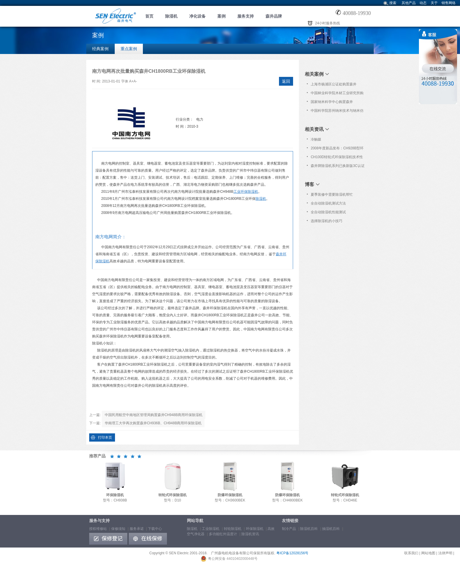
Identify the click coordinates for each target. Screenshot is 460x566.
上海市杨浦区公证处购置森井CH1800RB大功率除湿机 (333, 85)
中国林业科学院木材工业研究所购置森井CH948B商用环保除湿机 (337, 94)
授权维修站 (98, 529)
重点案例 (129, 48)
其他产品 (409, 3)
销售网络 (449, 3)
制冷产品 (289, 529)
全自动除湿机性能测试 (328, 212)
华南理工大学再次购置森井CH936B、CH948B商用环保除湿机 (153, 423)
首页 (149, 16)
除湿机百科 (309, 529)
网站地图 (428, 553)
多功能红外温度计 (223, 534)
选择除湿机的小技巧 (326, 221)
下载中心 (155, 529)
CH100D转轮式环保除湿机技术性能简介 (337, 158)
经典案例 (100, 48)
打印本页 (105, 437)
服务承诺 (137, 529)
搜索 (392, 3)
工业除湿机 (210, 529)
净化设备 (197, 16)
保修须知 (118, 529)
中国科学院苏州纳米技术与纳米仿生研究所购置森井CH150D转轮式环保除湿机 (337, 112)
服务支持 (245, 16)
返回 (286, 81)
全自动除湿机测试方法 (328, 203)
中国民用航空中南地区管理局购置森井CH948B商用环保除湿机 (153, 415)
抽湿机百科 (331, 529)
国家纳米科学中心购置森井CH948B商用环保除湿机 (332, 103)
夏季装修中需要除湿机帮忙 (332, 194)
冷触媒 (316, 139)
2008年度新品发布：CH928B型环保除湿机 (337, 149)
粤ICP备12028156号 (292, 553)
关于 (434, 3)
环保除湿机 (254, 529)
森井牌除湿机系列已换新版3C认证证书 (337, 167)
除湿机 (171, 16)
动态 (423, 3)
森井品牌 (273, 16)
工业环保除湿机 (246, 192)
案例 (221, 16)
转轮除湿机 (232, 529)
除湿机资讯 (250, 534)
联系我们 (411, 553)
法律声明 (445, 553)
